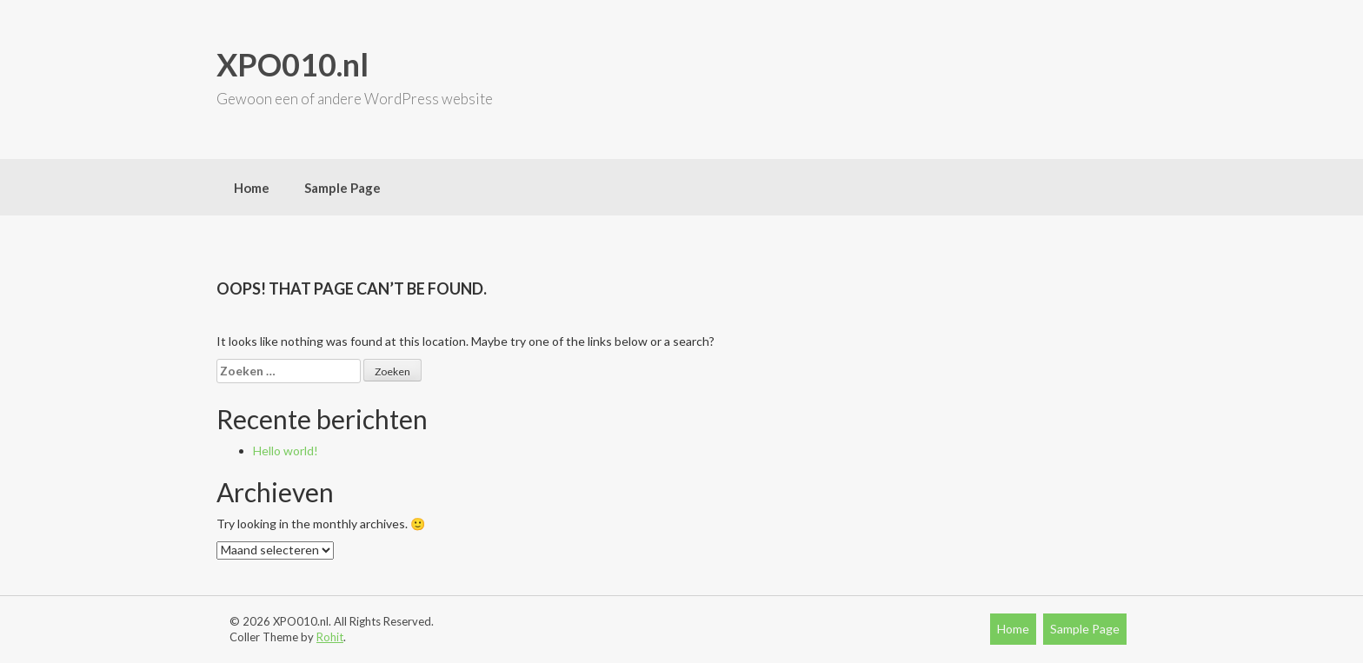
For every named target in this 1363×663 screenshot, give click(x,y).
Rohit (329, 637)
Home (251, 188)
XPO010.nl (292, 64)
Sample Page (342, 188)
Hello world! (285, 450)
